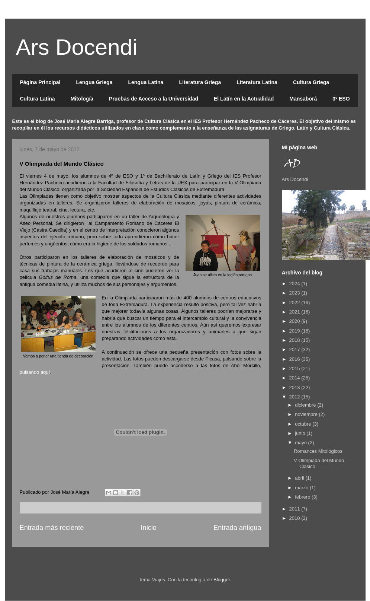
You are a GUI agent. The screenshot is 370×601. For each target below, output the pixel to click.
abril (300, 478)
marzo (302, 487)
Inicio (148, 527)
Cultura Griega (311, 82)
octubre (303, 424)
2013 (295, 387)
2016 (295, 359)
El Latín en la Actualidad (244, 99)
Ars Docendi (77, 47)
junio (300, 433)
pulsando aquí (35, 372)
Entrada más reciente (52, 527)
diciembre (306, 405)
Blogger (221, 579)
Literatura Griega (200, 82)
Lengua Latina (145, 82)
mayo (301, 442)
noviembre (307, 414)
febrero (303, 497)
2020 (295, 321)
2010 (295, 518)
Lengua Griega (94, 82)
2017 (295, 349)
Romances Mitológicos (318, 451)
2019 (295, 331)
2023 (295, 293)
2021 (295, 312)
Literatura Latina (257, 82)
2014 (295, 378)
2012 (295, 397)
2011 (295, 509)
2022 (295, 302)
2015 (295, 368)
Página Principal (40, 82)
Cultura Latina (37, 99)
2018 (295, 340)
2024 (295, 283)
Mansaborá (303, 99)
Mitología (82, 99)
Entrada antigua (237, 527)
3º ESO (341, 99)
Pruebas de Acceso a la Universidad (153, 99)
